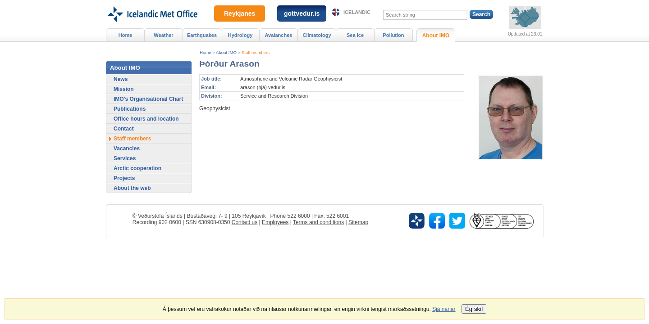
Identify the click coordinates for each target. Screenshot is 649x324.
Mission (124, 89)
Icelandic (356, 12)
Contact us (244, 222)
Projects (124, 178)
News (121, 79)
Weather (163, 35)
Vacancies (127, 148)
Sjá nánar (443, 309)
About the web (132, 188)
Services (125, 158)
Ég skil (474, 309)
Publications (130, 109)
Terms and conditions (318, 222)
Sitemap (358, 222)
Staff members (256, 52)
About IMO (226, 52)
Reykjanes (239, 13)
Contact (124, 129)
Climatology (316, 35)
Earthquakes (202, 35)
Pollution (393, 35)
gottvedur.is (302, 13)
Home (205, 52)
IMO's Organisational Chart (148, 99)
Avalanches (279, 35)
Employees (275, 222)
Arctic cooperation (137, 168)
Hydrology (240, 35)
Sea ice (355, 35)
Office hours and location (146, 119)
